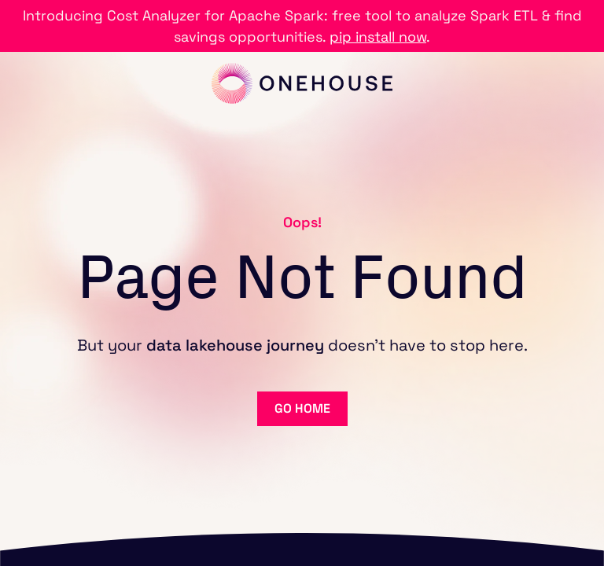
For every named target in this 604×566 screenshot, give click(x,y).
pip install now (378, 37)
